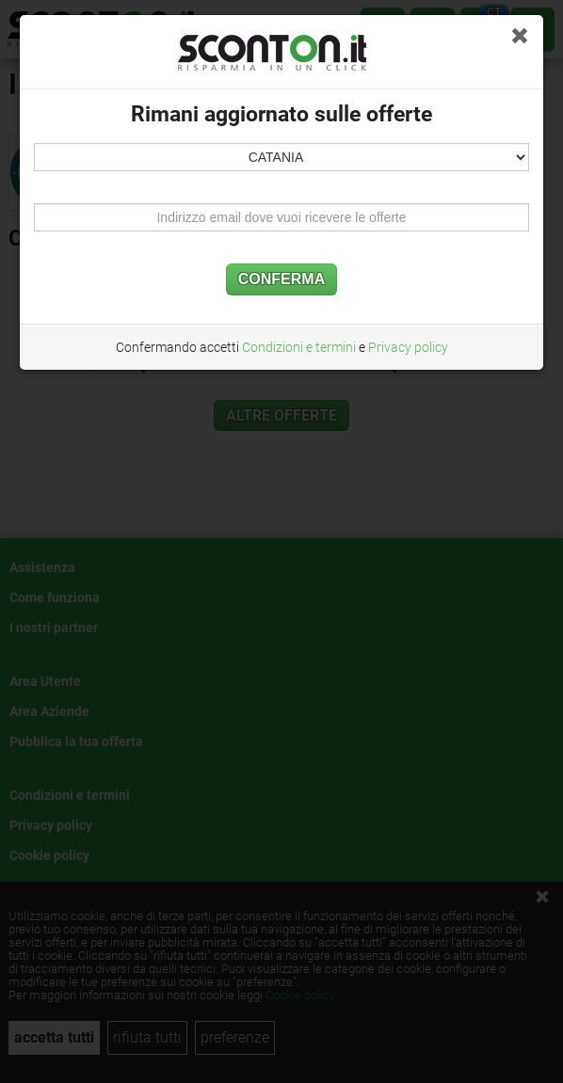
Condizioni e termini (299, 347)
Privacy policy (408, 347)
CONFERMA (281, 279)
